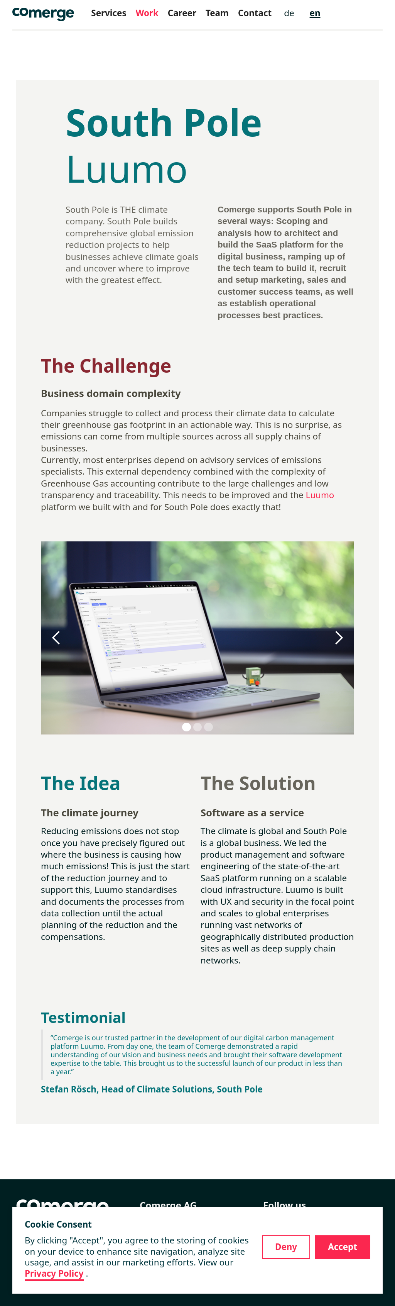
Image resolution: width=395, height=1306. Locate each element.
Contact (255, 13)
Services (108, 13)
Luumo (320, 495)
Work (147, 13)
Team (217, 13)
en (315, 13)
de (289, 13)
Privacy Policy (54, 1273)
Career (182, 13)
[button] (56, 637)
